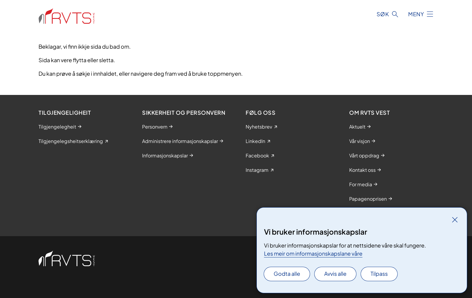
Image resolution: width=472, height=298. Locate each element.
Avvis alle (335, 273)
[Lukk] (455, 219)
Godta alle (287, 273)
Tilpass (379, 273)
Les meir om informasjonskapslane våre (313, 253)
